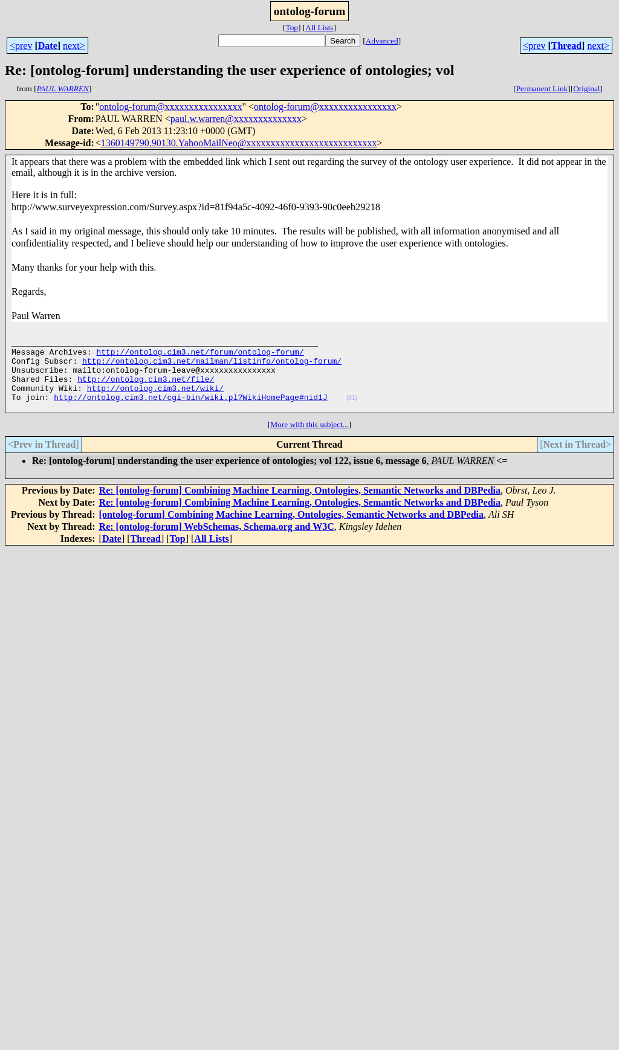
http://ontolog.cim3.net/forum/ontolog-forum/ (199, 357)
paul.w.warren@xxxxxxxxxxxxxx (236, 119)
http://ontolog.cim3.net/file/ (145, 389)
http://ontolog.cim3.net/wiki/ (155, 400)
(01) (351, 412)
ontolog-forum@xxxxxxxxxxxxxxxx (170, 106)
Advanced (382, 40)
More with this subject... (309, 440)
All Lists (319, 27)
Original (586, 88)
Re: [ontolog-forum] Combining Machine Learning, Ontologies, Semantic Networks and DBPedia (300, 506)
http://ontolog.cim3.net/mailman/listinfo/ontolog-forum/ (212, 367)
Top (291, 27)
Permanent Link (542, 88)
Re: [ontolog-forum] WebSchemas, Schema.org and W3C (216, 543)
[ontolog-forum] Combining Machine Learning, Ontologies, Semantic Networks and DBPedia (291, 531)
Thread (566, 45)
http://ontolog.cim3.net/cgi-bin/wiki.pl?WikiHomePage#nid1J (190, 411)
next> (74, 45)
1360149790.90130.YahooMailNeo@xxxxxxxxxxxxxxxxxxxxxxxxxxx (239, 143)
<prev (21, 45)
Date (47, 45)
